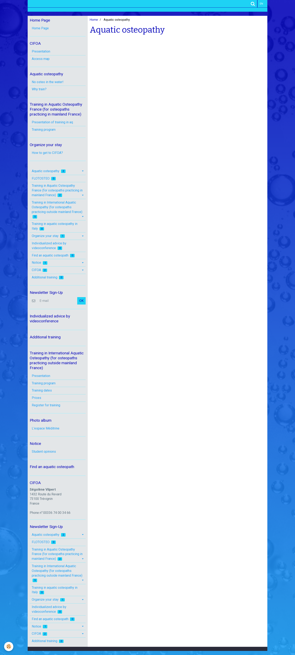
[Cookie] (8, 646)
